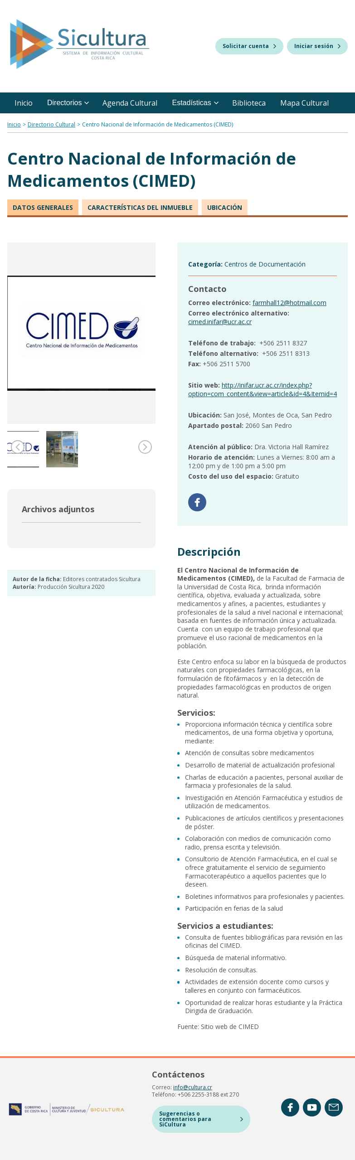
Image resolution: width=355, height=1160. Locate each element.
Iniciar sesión (317, 46)
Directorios (68, 103)
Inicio (24, 103)
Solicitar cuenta (249, 46)
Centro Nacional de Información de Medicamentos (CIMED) (157, 124)
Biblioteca (249, 103)
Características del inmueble (140, 207)
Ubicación (224, 207)
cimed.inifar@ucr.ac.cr (220, 321)
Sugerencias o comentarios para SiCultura (201, 1119)
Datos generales (43, 207)
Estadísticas (195, 103)
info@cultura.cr (192, 1087)
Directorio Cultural (51, 124)
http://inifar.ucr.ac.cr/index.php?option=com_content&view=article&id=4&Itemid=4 (262, 389)
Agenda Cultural (129, 103)
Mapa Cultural (304, 103)
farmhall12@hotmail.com (289, 302)
